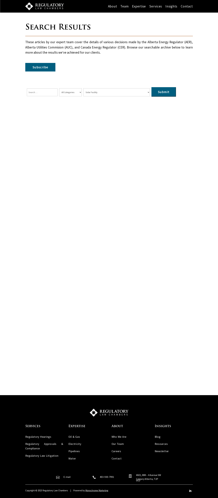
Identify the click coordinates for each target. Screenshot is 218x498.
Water (72, 458)
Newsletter (162, 451)
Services (155, 6)
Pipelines (74, 451)
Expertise (139, 6)
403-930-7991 (107, 476)
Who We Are (119, 436)
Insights (171, 6)
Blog (158, 436)
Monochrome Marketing (96, 490)
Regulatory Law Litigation (41, 455)
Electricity (74, 444)
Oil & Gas (74, 436)
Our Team (118, 444)
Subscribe (40, 67)
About (112, 6)
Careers (116, 451)
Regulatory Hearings (38, 436)
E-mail (67, 476)
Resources (161, 444)
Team (124, 6)
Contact (187, 6)
